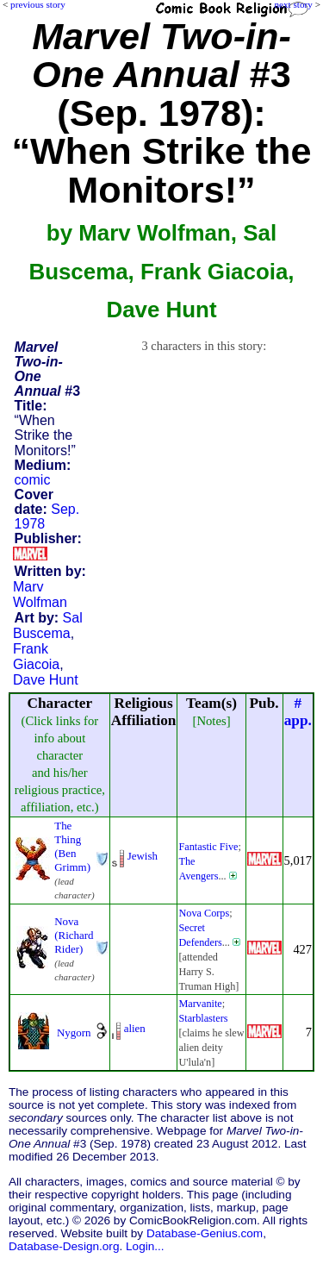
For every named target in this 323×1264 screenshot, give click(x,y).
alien (135, 1028)
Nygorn (74, 1032)
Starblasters (202, 1018)
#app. (298, 712)
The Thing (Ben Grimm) (72, 846)
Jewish (142, 855)
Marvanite (199, 1004)
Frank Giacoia (36, 656)
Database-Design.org (64, 1246)
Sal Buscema (48, 625)
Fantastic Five (208, 847)
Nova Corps (203, 913)
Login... (145, 1246)
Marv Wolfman (40, 594)
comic (33, 479)
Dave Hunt (45, 680)
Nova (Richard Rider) (73, 935)
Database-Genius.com (204, 1233)
